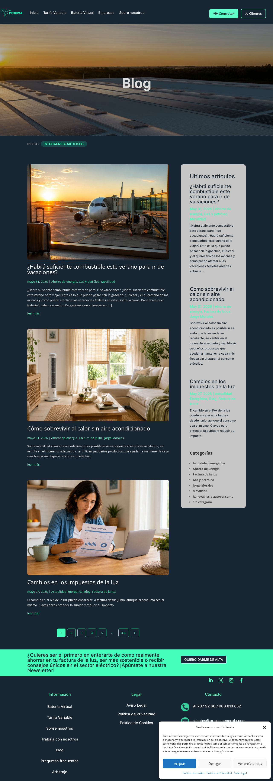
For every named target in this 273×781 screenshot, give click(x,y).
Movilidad (108, 282)
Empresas (106, 12)
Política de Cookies (136, 723)
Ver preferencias (250, 763)
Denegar (215, 763)
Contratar (223, 13)
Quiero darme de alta (203, 660)
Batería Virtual (82, 12)
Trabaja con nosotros (59, 739)
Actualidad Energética (67, 592)
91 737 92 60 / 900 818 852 (217, 706)
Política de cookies (194, 773)
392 (123, 633)
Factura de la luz (91, 438)
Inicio (34, 12)
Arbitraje (59, 772)
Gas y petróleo (89, 282)
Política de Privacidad (219, 773)
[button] (264, 727)
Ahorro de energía (64, 282)
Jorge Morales (114, 438)
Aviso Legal (136, 705)
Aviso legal (240, 773)
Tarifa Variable (54, 12)
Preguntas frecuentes (59, 761)
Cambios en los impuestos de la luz (72, 582)
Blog (87, 592)
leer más (33, 313)
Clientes (253, 13)
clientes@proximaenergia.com (219, 721)
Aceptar (179, 763)
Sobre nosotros (131, 12)
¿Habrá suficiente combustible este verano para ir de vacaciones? (95, 269)
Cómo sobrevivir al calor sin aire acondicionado (88, 428)
